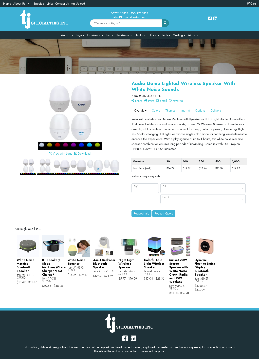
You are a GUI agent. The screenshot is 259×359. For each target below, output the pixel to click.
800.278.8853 (139, 13)
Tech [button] (165, 35)
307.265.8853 (119, 13)
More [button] (191, 35)
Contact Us (62, 3)
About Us (19, 3)
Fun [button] (108, 35)
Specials (39, 3)
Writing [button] (178, 35)
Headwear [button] (122, 35)
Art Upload (78, 3)
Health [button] (139, 35)
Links (50, 3)
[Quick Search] (126, 23)
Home (7, 3)
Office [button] (152, 35)
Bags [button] (79, 35)
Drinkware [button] (93, 35)
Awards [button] (65, 35)
